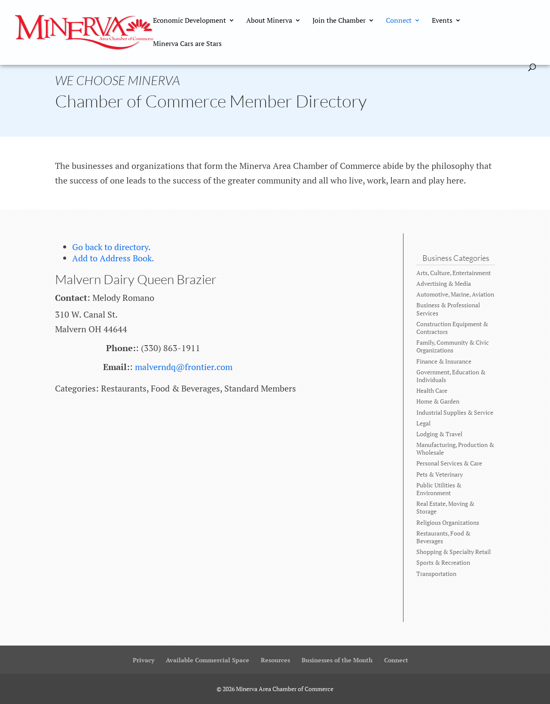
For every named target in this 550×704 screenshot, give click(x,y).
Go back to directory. (111, 247)
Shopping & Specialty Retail (453, 552)
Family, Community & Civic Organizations (452, 346)
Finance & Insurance (443, 361)
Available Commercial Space (207, 660)
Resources (275, 660)
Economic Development (189, 21)
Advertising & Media (443, 283)
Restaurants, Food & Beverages (443, 537)
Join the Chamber (339, 21)
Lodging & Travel (439, 434)
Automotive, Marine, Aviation (455, 294)
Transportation (436, 573)
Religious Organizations (447, 522)
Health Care (431, 390)
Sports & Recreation (443, 562)
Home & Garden (437, 401)
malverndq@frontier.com (183, 367)
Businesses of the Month (337, 660)
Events (442, 21)
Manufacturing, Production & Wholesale (455, 448)
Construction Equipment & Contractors (452, 328)
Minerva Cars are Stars (187, 44)
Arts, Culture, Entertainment (453, 273)
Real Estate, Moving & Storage (445, 507)
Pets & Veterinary (439, 474)
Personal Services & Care (449, 463)
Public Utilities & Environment (438, 489)
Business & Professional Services (448, 309)
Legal (423, 423)
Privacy (143, 660)
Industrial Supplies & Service (454, 412)
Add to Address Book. (113, 258)
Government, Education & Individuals (451, 376)
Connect (399, 21)
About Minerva (269, 21)
